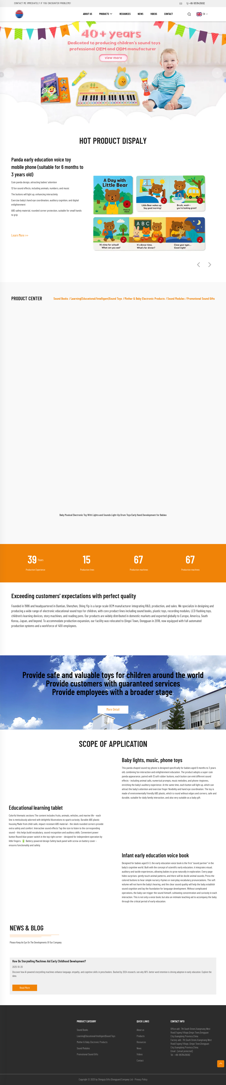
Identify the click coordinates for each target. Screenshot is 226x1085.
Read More (25, 987)
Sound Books (60, 298)
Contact (168, 14)
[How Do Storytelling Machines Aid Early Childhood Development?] (113, 956)
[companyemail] (185, 1051)
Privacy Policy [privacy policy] (141, 1079)
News (140, 14)
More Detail (113, 709)
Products (104, 14)
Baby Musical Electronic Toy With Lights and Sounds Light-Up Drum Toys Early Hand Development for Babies (113, 515)
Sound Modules (176, 298)
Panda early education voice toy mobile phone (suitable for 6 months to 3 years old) (47, 167)
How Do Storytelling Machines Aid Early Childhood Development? (49, 961)
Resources (125, 14)
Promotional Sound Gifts (201, 298)
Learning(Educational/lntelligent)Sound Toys (96, 298)
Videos (153, 14)
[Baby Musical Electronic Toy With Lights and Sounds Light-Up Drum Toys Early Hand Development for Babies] (113, 410)
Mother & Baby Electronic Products (145, 298)
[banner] (113, 72)
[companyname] (19, 14)
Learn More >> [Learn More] (19, 235)
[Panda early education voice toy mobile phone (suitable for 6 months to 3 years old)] (149, 213)
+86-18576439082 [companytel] (197, 3)
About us (87, 14)
